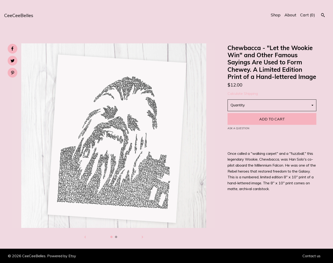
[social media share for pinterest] (13, 73)
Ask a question (238, 128)
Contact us (311, 256)
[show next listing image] (142, 237)
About (290, 15)
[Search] (323, 15)
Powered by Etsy (61, 256)
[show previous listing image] (85, 237)
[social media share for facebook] (12, 48)
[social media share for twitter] (13, 61)
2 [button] (116, 237)
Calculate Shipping (243, 93)
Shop (276, 15)
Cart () (307, 15)
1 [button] (111, 237)
